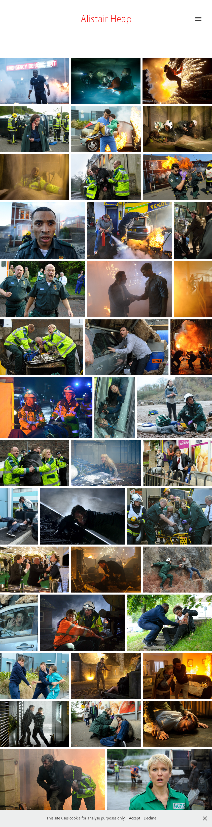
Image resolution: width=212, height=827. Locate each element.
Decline (150, 818)
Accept (134, 818)
